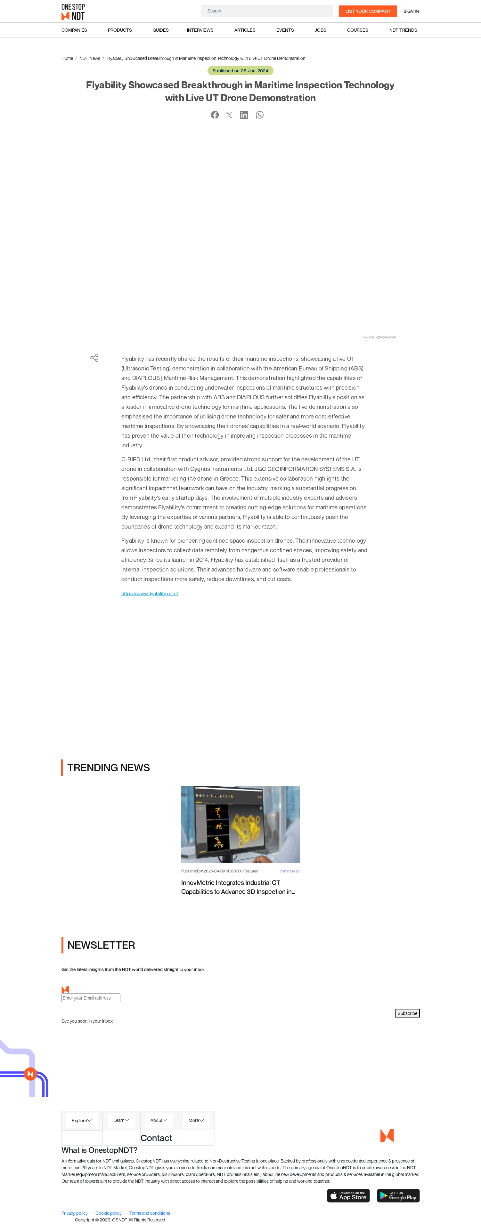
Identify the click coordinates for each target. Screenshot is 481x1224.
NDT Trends (403, 30)
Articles (245, 30)
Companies (74, 30)
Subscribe (407, 1014)
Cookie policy (109, 1214)
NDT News (89, 58)
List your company (368, 11)
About (156, 1120)
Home (67, 58)
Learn (118, 1120)
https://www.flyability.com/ (155, 593)
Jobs (320, 30)
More (194, 1120)
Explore (79, 1121)
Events (285, 30)
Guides (161, 30)
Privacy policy (75, 1214)
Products (120, 30)
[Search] (267, 10)
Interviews (200, 30)
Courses (357, 30)
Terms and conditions (149, 1214)
